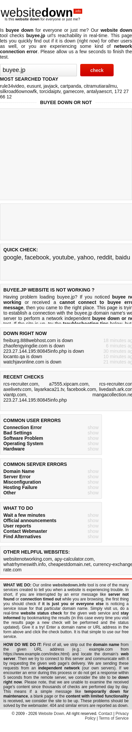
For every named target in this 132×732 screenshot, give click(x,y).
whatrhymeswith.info (24, 564)
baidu (122, 257)
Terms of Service (114, 718)
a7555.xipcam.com (69, 384)
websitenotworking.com (27, 559)
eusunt (34, 86)
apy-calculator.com (74, 559)
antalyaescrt (99, 91)
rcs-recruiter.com (20, 384)
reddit (104, 257)
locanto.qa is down (22, 356)
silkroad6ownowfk (18, 91)
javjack (50, 86)
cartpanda (70, 86)
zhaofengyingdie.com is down (34, 345)
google (12, 257)
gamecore (73, 91)
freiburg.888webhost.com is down (38, 340)
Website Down (51, 713)
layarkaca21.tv (49, 389)
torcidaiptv (49, 91)
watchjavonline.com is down (32, 361)
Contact (105, 713)
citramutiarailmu (100, 86)
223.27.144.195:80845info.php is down (43, 351)
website (41, 12)
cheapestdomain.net (69, 564)
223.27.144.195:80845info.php (35, 400)
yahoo (85, 257)
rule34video (12, 86)
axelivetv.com (17, 389)
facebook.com (81, 389)
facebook (37, 257)
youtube (63, 257)
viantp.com (14, 394)
